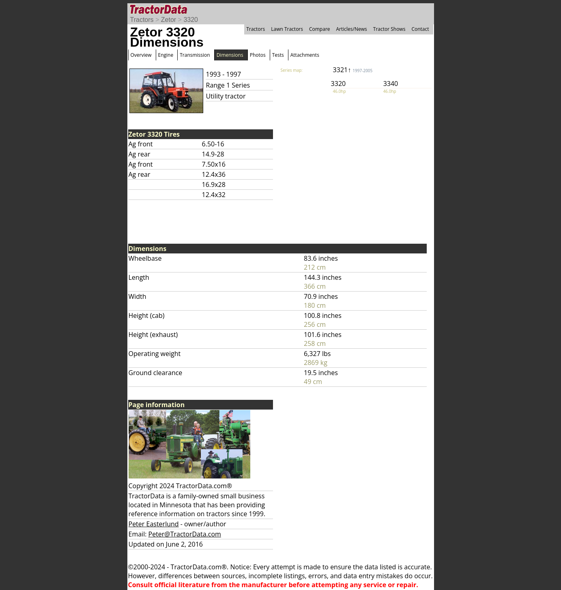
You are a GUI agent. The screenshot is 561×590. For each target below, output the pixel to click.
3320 (190, 19)
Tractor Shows (389, 29)
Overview (141, 54)
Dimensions (230, 54)
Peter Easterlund (154, 523)
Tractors (142, 19)
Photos (258, 54)
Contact (420, 29)
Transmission (195, 54)
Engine (166, 54)
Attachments (304, 54)
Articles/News (351, 29)
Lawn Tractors (287, 29)
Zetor (168, 19)
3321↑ (353, 69)
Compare (319, 29)
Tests (278, 54)
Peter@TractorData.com (184, 534)
